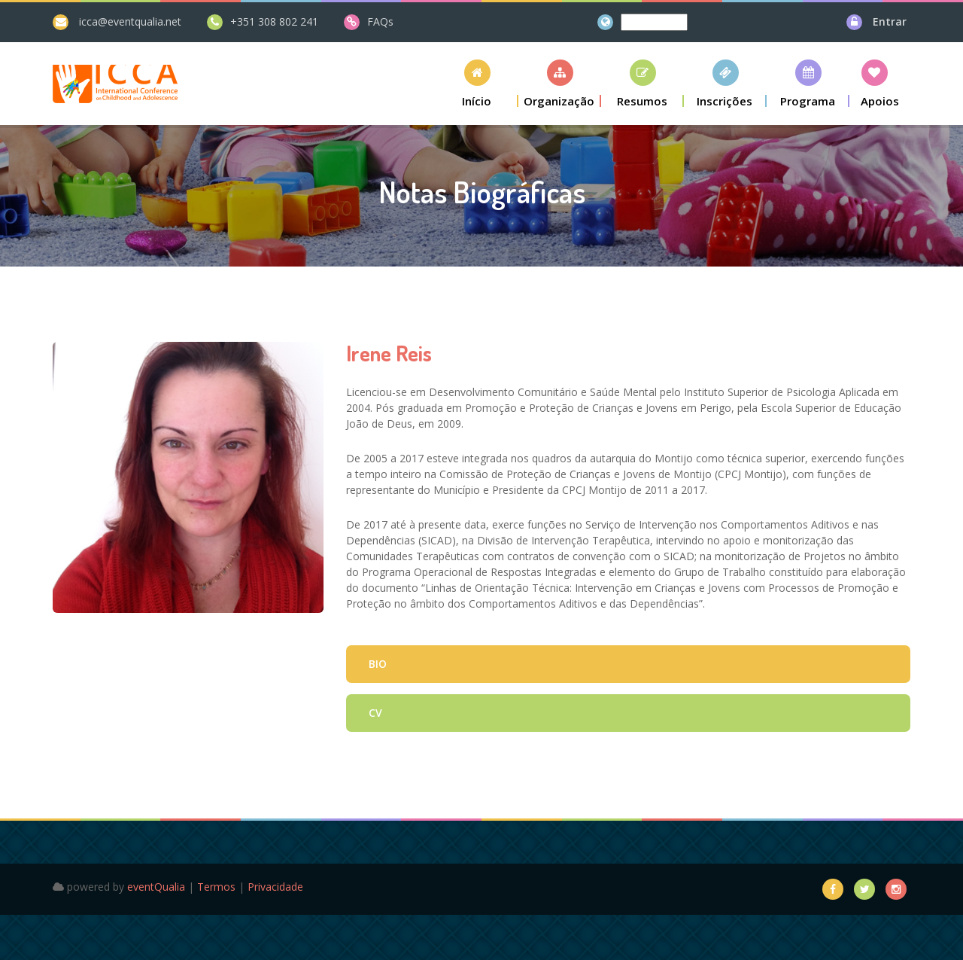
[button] (477, 83)
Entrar (890, 21)
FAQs (380, 21)
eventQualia (156, 886)
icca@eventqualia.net (130, 21)
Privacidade (275, 886)
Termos (216, 886)
